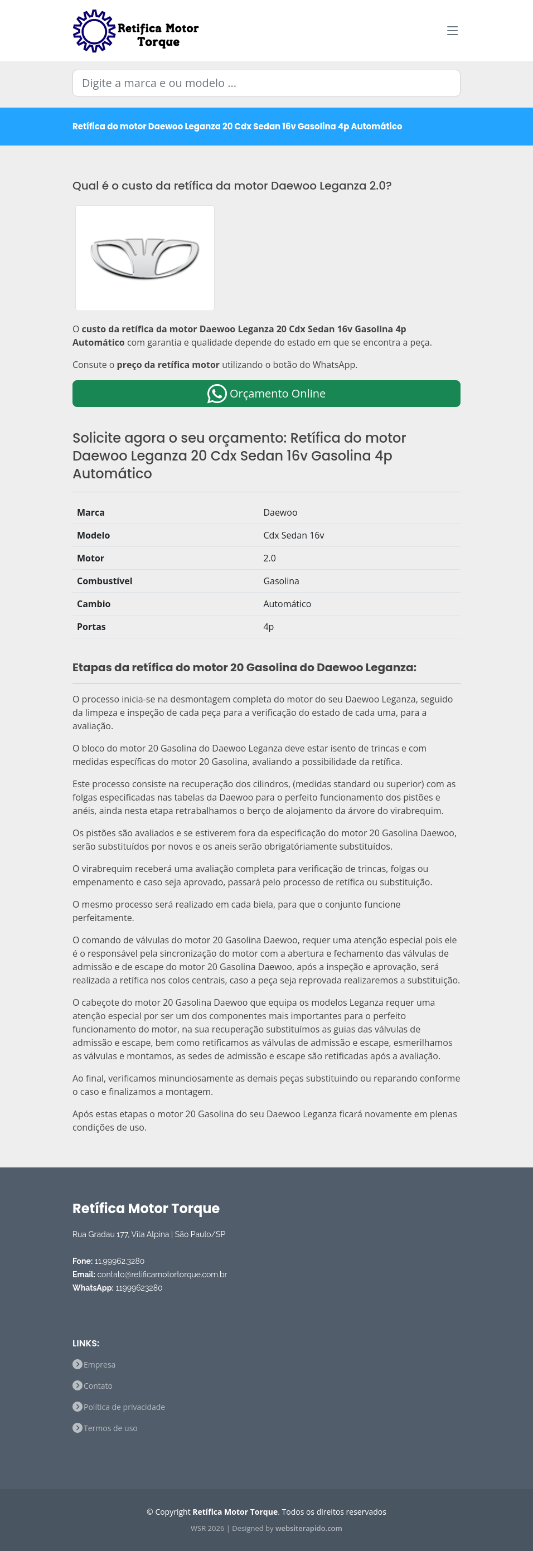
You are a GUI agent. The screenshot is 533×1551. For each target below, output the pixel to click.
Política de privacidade (124, 1407)
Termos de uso (111, 1428)
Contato (98, 1386)
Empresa (99, 1365)
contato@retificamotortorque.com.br (162, 1274)
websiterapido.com (308, 1528)
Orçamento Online (266, 393)
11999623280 (139, 1287)
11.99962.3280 (119, 1261)
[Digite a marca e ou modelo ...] (266, 83)
